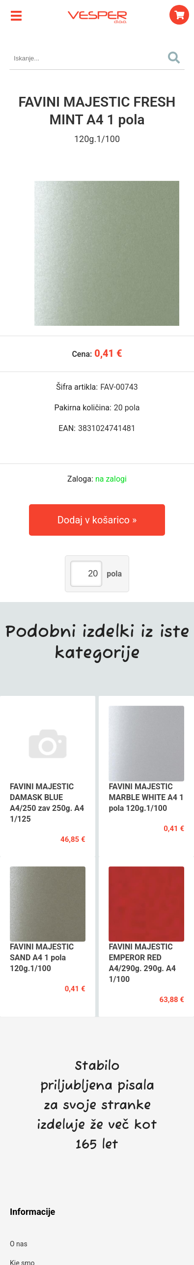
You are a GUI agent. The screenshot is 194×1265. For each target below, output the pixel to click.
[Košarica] (179, 15)
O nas (19, 1244)
